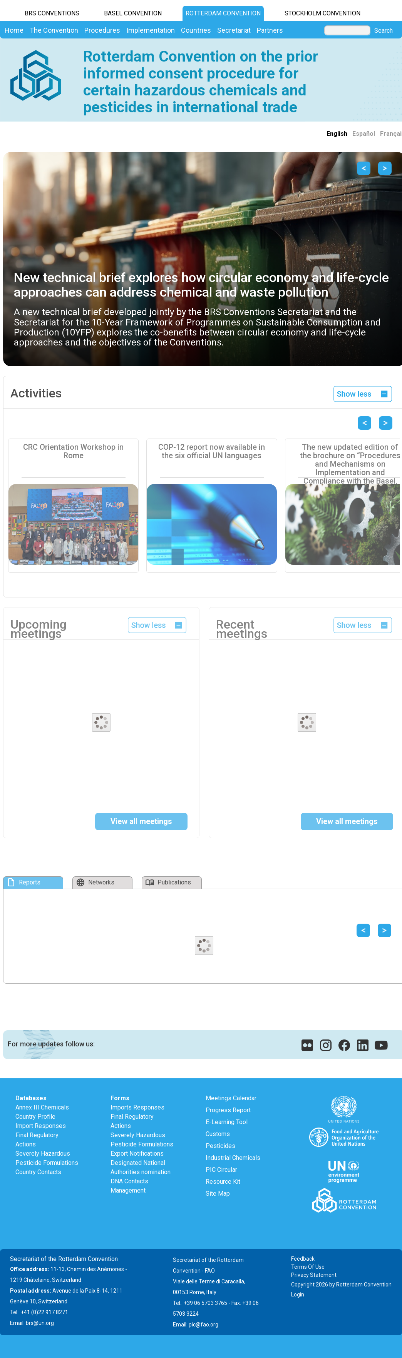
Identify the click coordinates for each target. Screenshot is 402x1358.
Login (297, 1294)
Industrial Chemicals (233, 1157)
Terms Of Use (308, 1267)
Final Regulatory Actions (37, 1139)
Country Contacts (38, 1172)
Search (383, 31)
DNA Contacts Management (129, 1186)
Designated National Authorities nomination (141, 1167)
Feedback (303, 1259)
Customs (218, 1134)
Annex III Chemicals (42, 1107)
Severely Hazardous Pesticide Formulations (46, 1158)
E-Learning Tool (227, 1122)
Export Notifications (137, 1153)
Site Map (218, 1193)
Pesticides (220, 1145)
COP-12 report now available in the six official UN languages (211, 451)
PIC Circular (221, 1169)
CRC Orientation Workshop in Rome (73, 451)
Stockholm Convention (322, 13)
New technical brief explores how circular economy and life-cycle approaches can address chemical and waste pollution (201, 284)
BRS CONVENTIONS (52, 13)
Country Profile (35, 1116)
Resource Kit (223, 1181)
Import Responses (40, 1125)
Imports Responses (137, 1107)
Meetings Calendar (231, 1098)
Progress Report (228, 1110)
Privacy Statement (314, 1275)
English (337, 133)
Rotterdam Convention (223, 13)
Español (363, 133)
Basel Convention (133, 13)
